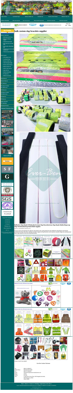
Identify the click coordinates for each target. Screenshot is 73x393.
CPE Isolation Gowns (7, 57)
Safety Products (4, 16)
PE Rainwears (3, 99)
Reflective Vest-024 (66, 325)
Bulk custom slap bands (16, 20)
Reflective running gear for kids (37, 325)
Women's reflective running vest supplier (65, 326)
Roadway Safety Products (53, 16)
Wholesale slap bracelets (7, 41)
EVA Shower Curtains (5, 92)
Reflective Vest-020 (28, 324)
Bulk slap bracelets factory (8, 37)
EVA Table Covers (4, 94)
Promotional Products (5, 105)
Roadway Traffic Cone (29, 16)
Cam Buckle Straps (16, 16)
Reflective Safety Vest (65, 16)
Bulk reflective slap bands (51, 20)
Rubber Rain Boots (4, 101)
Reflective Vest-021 (38, 324)
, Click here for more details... (27, 283)
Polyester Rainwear (4, 80)
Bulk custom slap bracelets (26, 20)
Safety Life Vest (6, 70)
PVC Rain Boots (4, 103)
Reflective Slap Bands (5, 20)
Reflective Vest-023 (56, 324)
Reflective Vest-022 (47, 324)
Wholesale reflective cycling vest (56, 325)
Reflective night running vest (28, 325)
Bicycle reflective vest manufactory (47, 325)
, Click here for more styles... (27, 309)
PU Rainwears (3, 96)
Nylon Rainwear (4, 78)
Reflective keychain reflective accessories (23, 288)
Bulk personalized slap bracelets (39, 20)
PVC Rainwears (4, 83)
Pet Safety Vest (40, 16)
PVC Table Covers (4, 87)
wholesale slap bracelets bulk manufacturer (56, 251)
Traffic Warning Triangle (7, 62)
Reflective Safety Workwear (7, 68)
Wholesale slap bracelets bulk (8, 51)
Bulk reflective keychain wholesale (46, 286)
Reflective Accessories (7, 75)
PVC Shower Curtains (5, 85)
